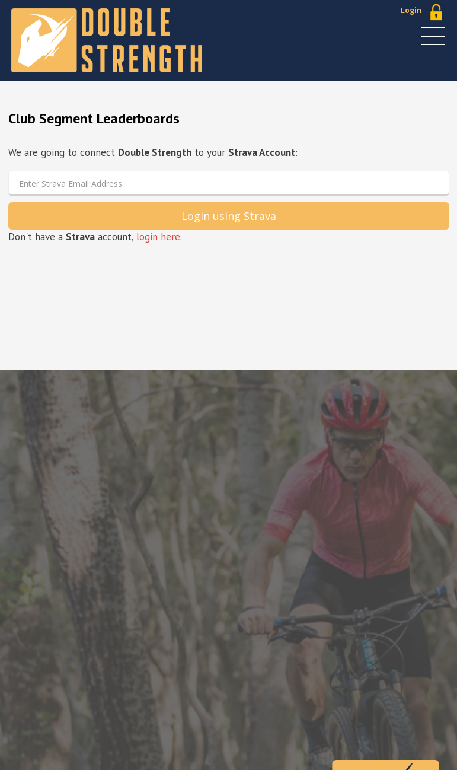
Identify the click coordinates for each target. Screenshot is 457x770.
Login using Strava (228, 216)
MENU (433, 36)
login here (158, 236)
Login (411, 10)
